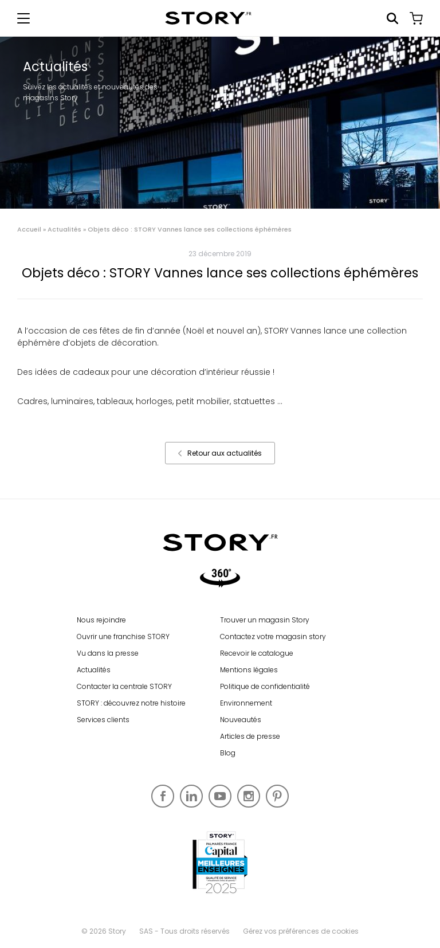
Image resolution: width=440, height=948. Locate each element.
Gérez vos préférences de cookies (301, 931)
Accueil (29, 229)
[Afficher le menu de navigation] (23, 18)
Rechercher (392, 18)
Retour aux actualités (220, 453)
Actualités (64, 229)
